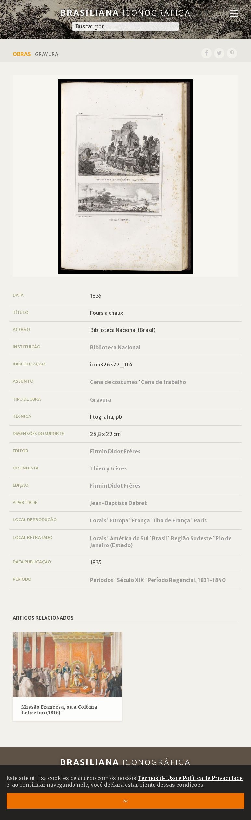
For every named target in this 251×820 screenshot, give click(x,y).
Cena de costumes (114, 382)
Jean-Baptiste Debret (118, 503)
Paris (200, 520)
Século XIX (130, 580)
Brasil (159, 538)
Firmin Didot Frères (115, 451)
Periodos (101, 580)
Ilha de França (171, 520)
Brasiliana (125, 13)
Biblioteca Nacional (115, 347)
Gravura (100, 399)
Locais (98, 520)
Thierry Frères (108, 468)
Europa (119, 520)
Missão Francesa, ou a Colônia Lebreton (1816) (59, 710)
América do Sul (129, 538)
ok (125, 801)
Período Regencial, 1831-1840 (187, 580)
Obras (22, 54)
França (141, 520)
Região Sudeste (191, 538)
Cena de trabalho (163, 382)
